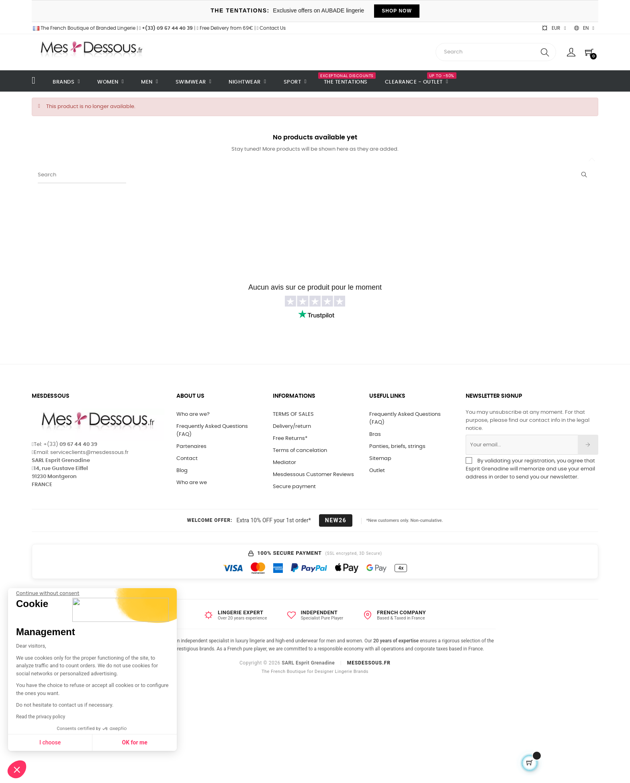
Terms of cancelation (300, 450)
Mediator (284, 462)
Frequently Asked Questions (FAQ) (212, 430)
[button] (17, 769)
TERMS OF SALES (293, 414)
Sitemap (380, 458)
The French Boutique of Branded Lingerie (83, 28)
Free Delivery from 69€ (224, 28)
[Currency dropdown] (554, 28)
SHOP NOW (396, 11)
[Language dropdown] (584, 28)
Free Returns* (290, 438)
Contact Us (271, 28)
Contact (187, 458)
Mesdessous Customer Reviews (313, 474)
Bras (375, 434)
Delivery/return (292, 426)
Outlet (377, 470)
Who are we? (193, 414)
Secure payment (294, 486)
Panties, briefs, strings (397, 446)
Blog (182, 470)
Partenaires (191, 446)
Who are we (191, 482)
